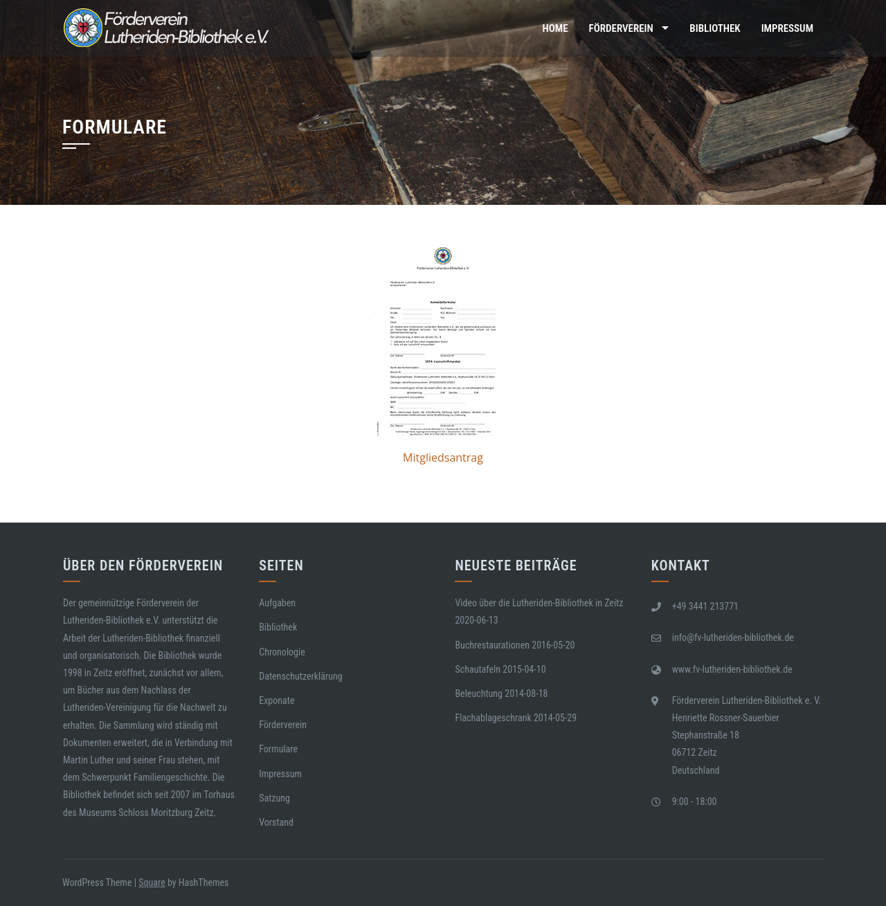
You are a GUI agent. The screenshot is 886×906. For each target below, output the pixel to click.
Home (555, 28)
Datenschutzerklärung (301, 676)
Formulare (278, 748)
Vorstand (276, 822)
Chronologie (282, 652)
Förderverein (621, 28)
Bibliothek (714, 28)
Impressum (787, 28)
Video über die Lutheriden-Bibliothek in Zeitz (539, 602)
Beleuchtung (479, 693)
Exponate (276, 700)
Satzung (274, 798)
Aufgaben (277, 602)
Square (151, 882)
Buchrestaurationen (492, 645)
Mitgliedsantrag (443, 457)
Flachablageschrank (493, 717)
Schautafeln (477, 669)
